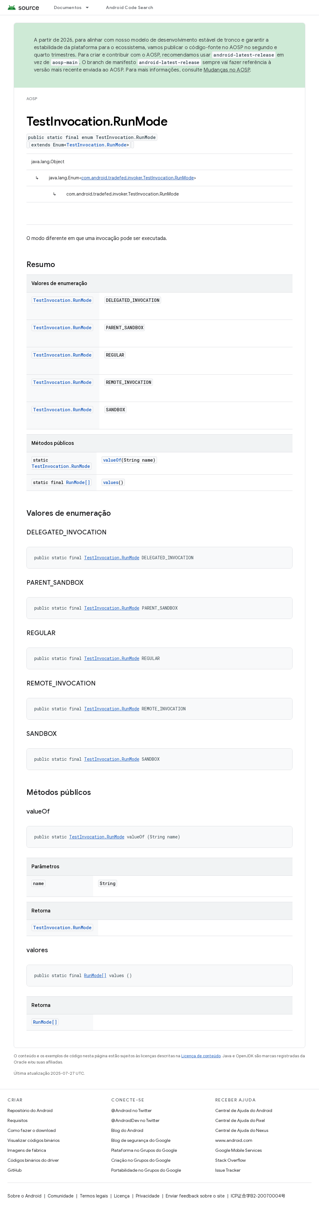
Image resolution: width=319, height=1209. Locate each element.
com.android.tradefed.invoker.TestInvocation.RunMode (137, 178)
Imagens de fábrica (26, 1150)
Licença (122, 1195)
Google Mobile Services (238, 1150)
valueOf (112, 460)
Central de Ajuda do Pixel (240, 1120)
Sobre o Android (24, 1195)
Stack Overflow (230, 1160)
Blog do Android (127, 1130)
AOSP (31, 98)
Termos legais (94, 1195)
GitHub (14, 1170)
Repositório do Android (30, 1110)
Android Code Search (129, 7)
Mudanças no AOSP (226, 70)
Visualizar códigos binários (33, 1140)
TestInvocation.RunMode (96, 145)
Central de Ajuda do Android (243, 1110)
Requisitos (17, 1120)
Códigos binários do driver (33, 1160)
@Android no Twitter (131, 1110)
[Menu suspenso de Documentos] (90, 7)
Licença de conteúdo (201, 1056)
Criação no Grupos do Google (140, 1160)
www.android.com (233, 1140)
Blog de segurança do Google (140, 1140)
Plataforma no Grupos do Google (144, 1150)
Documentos (68, 7)
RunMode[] (78, 482)
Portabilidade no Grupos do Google (146, 1170)
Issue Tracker (227, 1170)
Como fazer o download (31, 1130)
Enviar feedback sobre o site (195, 1195)
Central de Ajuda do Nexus (241, 1130)
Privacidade (148, 1195)
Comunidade (61, 1195)
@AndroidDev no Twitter (135, 1120)
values (110, 482)
